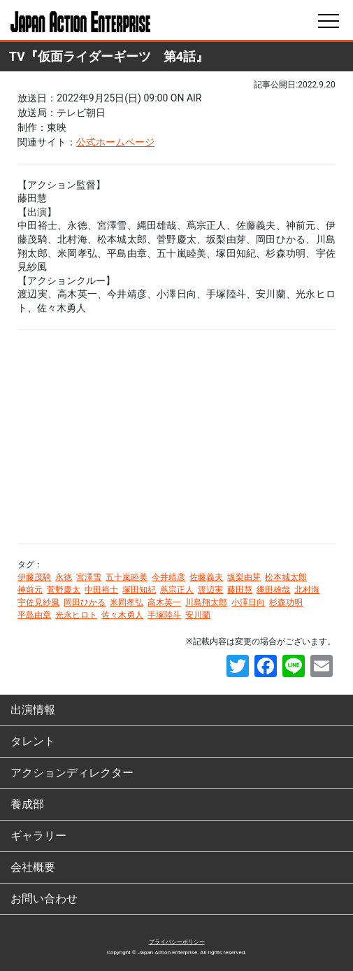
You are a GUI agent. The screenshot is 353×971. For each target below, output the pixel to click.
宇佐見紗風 (38, 602)
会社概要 (32, 867)
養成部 (27, 804)
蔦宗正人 (177, 590)
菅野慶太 (63, 590)
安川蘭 (197, 615)
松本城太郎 (286, 577)
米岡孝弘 (126, 602)
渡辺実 (210, 590)
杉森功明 (286, 602)
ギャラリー (38, 835)
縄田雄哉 (273, 590)
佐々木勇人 (122, 615)
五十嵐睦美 (126, 577)
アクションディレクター (72, 772)
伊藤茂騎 (34, 577)
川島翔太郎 (206, 602)
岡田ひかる (85, 602)
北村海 (306, 590)
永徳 (63, 577)
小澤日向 (248, 602)
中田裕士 (101, 590)
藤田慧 (239, 590)
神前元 (30, 590)
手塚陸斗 (164, 615)
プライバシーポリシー (177, 942)
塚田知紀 (139, 590)
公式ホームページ (115, 142)
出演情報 (32, 709)
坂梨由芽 (244, 577)
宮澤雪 (88, 577)
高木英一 (164, 602)
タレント (32, 741)
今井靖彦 (168, 577)
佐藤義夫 (206, 577)
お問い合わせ (44, 898)
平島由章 (34, 615)
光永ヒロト (76, 615)
